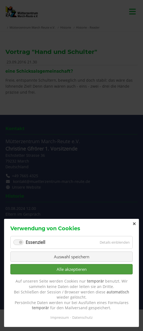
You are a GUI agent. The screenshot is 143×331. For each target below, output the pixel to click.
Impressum (59, 317)
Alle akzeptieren (72, 269)
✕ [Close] (134, 224)
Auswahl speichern (71, 256)
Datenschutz (82, 317)
